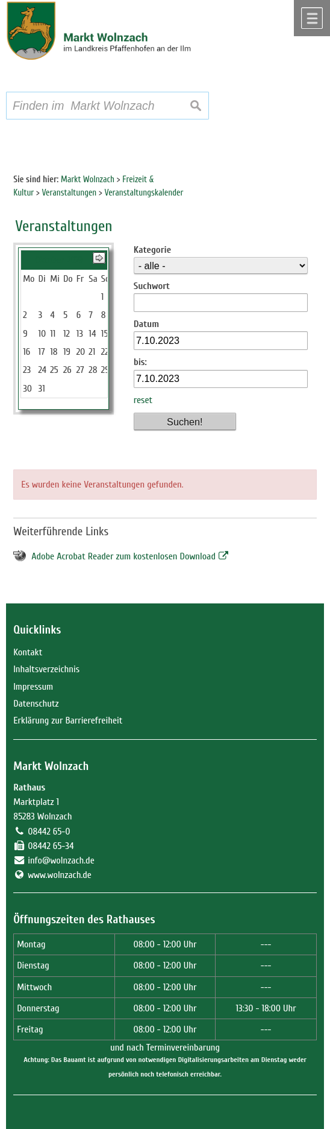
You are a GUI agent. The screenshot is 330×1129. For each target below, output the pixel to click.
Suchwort (152, 286)
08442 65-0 (49, 831)
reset (143, 400)
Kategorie (152, 249)
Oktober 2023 (59, 260)
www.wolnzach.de (60, 875)
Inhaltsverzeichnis (46, 669)
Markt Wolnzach (51, 766)
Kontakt (27, 652)
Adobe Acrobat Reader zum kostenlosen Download (123, 556)
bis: (140, 362)
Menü (312, 18)
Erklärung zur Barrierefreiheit (67, 720)
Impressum (33, 686)
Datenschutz (35, 703)
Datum (147, 324)
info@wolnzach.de (61, 860)
